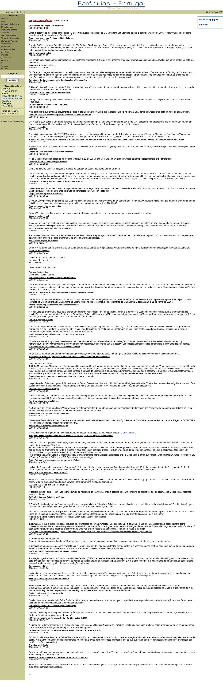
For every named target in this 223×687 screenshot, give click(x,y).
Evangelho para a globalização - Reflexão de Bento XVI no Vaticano (58, 657)
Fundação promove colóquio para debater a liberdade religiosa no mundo (61, 376)
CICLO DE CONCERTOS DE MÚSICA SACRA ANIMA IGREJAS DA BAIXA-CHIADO (65, 630)
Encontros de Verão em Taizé (42, 65)
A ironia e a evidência (38, 645)
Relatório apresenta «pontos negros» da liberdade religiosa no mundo (60, 115)
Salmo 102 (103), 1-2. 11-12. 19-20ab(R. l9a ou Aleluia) (12, 98)
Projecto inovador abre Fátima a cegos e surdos (50, 228)
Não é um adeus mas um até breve (44, 401)
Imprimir (203, 24)
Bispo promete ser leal (39, 216)
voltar (31, 674)
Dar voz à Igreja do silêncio (41, 319)
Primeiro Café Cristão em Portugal (44, 389)
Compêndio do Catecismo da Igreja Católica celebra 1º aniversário (58, 80)
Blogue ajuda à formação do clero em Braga (48, 426)
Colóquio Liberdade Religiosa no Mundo (46, 497)
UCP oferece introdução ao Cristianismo (46, 26)
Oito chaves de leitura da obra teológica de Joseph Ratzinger (56, 181)
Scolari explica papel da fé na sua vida (46, 593)
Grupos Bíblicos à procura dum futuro (46, 194)
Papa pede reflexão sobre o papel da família (48, 472)
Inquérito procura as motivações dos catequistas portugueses (56, 334)
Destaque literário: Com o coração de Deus (48, 162)
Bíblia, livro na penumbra (40, 53)
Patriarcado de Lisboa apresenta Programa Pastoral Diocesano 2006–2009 (61, 292)
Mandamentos (6, 44)
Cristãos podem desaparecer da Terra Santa (48, 105)
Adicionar (4, 19)
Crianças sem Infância (39, 566)
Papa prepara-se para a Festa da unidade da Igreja (51, 38)
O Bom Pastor (127, 433)
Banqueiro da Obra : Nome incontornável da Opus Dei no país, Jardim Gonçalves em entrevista (71, 436)
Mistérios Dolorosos (10, 113)
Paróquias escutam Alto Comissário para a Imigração (52, 606)
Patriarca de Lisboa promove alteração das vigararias (52, 278)
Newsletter (5, 52)
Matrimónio (5, 46)
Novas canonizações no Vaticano (43, 241)
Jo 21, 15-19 (7, 106)
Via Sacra (5, 69)
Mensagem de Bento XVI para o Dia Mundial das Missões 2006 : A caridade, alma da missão (69, 357)
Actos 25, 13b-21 (9, 91)
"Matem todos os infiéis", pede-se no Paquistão (50, 92)
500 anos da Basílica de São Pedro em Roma (48, 485)
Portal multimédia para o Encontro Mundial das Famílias (53, 551)
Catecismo (5, 32)
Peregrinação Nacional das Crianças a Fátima (49, 578)
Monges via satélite (37, 127)
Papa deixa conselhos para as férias (45, 206)
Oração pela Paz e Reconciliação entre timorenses (51, 152)
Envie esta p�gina (208, 19)
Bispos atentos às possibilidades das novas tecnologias (54, 305)
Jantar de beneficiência (39, 251)
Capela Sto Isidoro (12, 86)
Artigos (3, 21)
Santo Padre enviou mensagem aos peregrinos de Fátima (54, 460)
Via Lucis (4, 66)
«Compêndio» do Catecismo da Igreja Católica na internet (54, 347)
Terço (3, 63)
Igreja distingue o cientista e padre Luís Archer (49, 413)
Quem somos (6, 58)
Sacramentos (6, 60)
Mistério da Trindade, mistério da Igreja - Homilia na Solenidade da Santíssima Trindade (67, 517)
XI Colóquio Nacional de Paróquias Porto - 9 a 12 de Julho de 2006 (58, 618)
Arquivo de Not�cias (40, 20)
